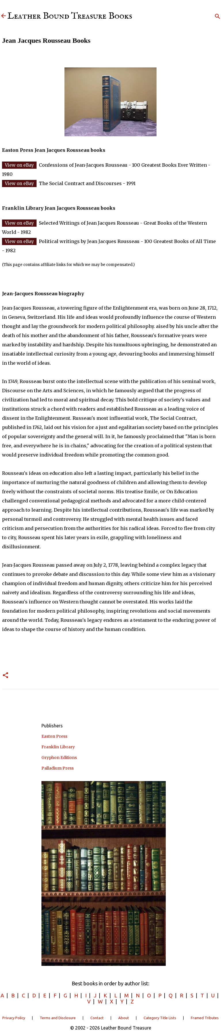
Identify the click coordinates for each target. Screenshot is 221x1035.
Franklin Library (58, 746)
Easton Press (54, 736)
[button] (5, 675)
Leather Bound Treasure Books (69, 16)
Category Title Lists (160, 1018)
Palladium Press (57, 768)
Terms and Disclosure (58, 1018)
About (123, 1018)
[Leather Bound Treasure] (3, 16)
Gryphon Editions (59, 757)
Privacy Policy (13, 1018)
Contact (97, 1018)
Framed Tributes (205, 1018)
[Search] (217, 16)
